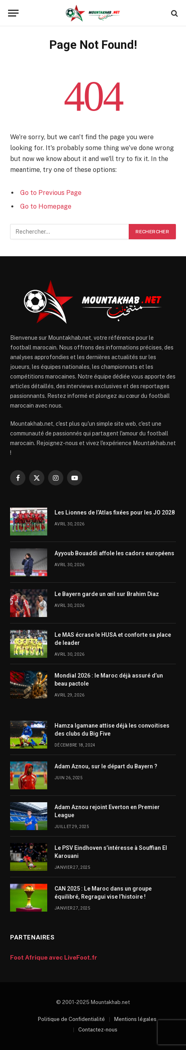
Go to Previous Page (51, 193)
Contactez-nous (97, 1030)
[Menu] (13, 13)
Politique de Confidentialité (71, 1019)
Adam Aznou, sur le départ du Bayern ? (105, 766)
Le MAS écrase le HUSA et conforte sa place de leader (112, 639)
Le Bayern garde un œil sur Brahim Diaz (106, 594)
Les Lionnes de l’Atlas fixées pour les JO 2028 (114, 512)
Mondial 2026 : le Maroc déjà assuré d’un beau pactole (108, 679)
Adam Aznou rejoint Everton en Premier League (107, 811)
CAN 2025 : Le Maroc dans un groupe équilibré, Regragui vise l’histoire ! (103, 892)
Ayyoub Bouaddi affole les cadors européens (114, 553)
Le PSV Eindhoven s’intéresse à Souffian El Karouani (110, 852)
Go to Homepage (45, 206)
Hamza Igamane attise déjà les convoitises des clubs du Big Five (111, 729)
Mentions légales (135, 1019)
